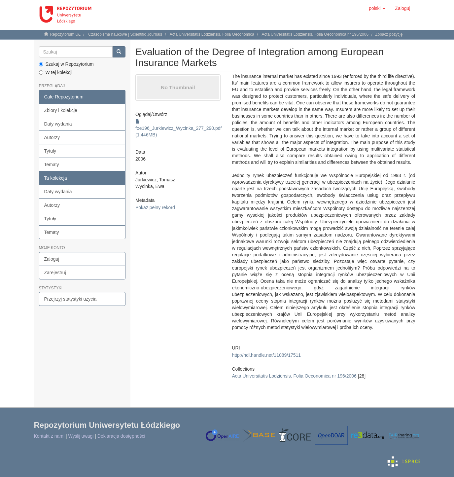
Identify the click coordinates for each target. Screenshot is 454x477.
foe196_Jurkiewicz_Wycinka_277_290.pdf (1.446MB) (178, 128)
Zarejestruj (55, 272)
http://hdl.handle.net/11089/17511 (266, 355)
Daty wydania (58, 124)
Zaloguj (51, 259)
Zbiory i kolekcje (60, 110)
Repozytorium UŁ (65, 34)
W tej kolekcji (56, 72)
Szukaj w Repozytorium (66, 64)
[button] (377, 8)
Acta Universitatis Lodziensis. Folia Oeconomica (212, 34)
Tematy (51, 164)
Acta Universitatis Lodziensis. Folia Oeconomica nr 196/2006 (315, 34)
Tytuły (50, 151)
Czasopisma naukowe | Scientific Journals (125, 34)
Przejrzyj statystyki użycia (70, 299)
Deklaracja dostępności (121, 436)
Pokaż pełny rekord (155, 207)
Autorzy (52, 137)
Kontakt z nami (49, 436)
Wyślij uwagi (81, 436)
